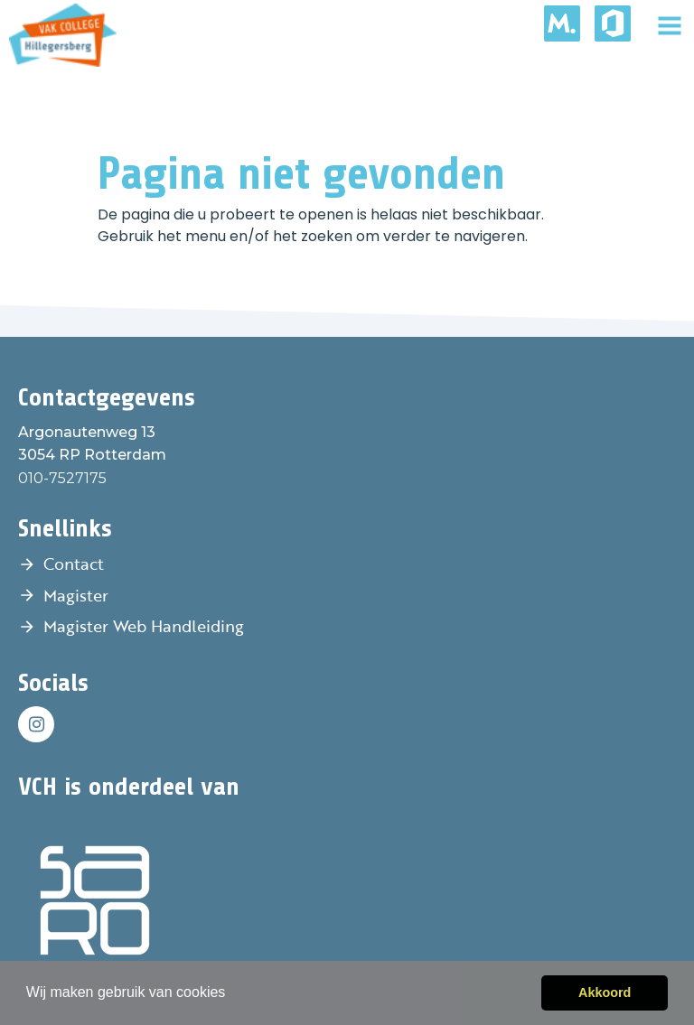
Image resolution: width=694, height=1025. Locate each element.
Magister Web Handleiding (143, 626)
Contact (73, 563)
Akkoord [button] (604, 992)
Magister (75, 595)
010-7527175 (62, 478)
